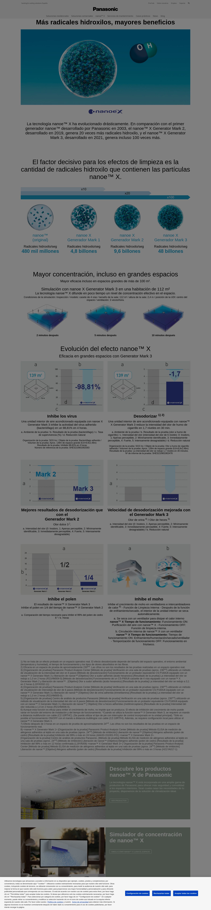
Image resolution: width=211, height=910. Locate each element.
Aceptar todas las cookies (186, 893)
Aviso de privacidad (80, 902)
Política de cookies (55, 902)
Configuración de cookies (137, 893)
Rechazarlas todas (161, 893)
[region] (105, 893)
